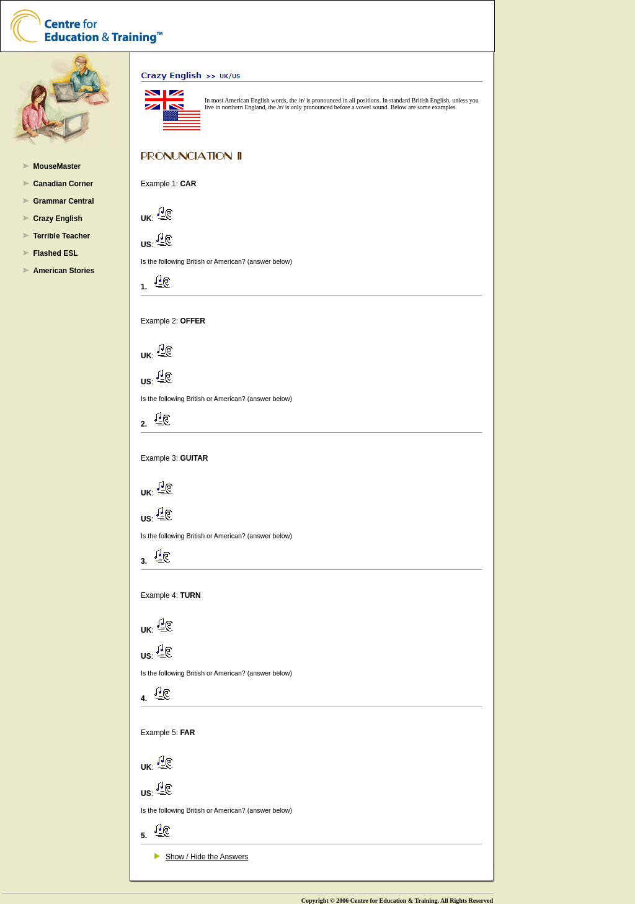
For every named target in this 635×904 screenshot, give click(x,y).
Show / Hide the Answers (207, 856)
